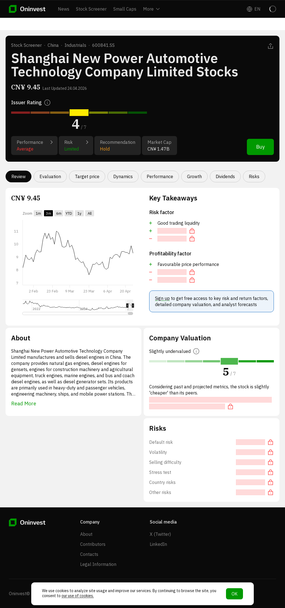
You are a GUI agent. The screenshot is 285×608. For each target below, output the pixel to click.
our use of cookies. (78, 595)
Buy (260, 147)
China (53, 45)
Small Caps (124, 9)
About (86, 534)
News (63, 9)
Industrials (75, 45)
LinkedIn (158, 544)
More (151, 9)
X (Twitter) (160, 534)
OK (234, 594)
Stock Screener (91, 9)
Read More (23, 403)
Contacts (89, 554)
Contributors (92, 544)
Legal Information (98, 564)
